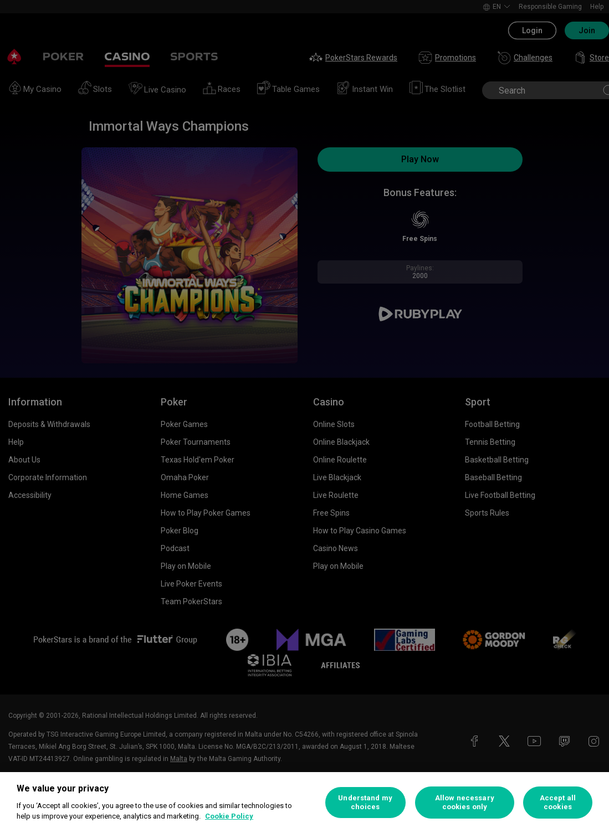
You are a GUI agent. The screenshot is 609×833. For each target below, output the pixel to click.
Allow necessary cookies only (464, 802)
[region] (304, 802)
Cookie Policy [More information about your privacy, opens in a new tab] (229, 816)
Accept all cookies (558, 802)
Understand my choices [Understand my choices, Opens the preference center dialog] (365, 802)
